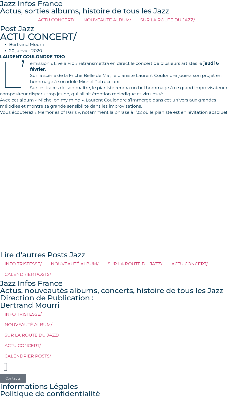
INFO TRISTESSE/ (23, 263)
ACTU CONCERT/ (56, 20)
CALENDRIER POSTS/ (28, 274)
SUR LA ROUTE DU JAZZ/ (167, 20)
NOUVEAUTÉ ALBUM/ (107, 20)
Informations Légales (39, 386)
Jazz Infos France (31, 283)
